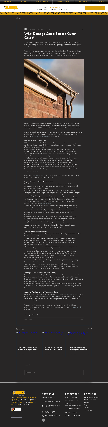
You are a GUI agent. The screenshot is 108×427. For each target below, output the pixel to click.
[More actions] (83, 29)
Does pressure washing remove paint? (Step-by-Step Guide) (78, 348)
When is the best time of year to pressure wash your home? (27, 348)
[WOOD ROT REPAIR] (71, 413)
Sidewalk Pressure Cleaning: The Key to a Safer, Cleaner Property (53, 348)
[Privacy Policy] (88, 410)
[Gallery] (86, 408)
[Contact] (86, 402)
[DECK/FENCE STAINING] (73, 406)
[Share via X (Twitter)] (29, 315)
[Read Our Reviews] (90, 400)
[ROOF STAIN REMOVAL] (72, 409)
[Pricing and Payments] (91, 398)
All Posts (18, 18)
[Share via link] (37, 315)
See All (90, 328)
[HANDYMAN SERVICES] (72, 415)
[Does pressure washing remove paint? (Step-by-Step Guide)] (80, 338)
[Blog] (85, 405)
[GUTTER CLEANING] (71, 400)
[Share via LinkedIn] (33, 315)
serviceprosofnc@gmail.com (52, 401)
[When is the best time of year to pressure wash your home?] (28, 338)
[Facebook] (43, 420)
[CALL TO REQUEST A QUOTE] (95, 8)
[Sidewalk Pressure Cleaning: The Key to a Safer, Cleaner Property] (54, 338)
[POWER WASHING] (71, 397)
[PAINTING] (68, 403)
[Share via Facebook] (25, 315)
